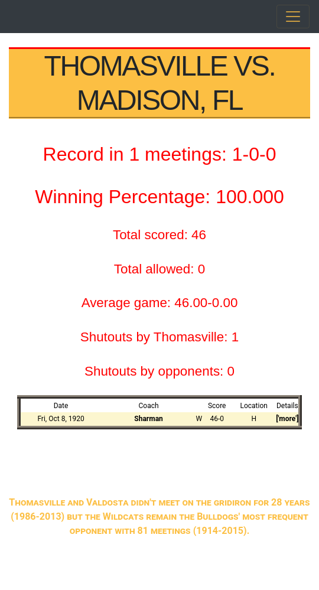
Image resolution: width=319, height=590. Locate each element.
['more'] (287, 419)
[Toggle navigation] (293, 16)
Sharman (148, 419)
